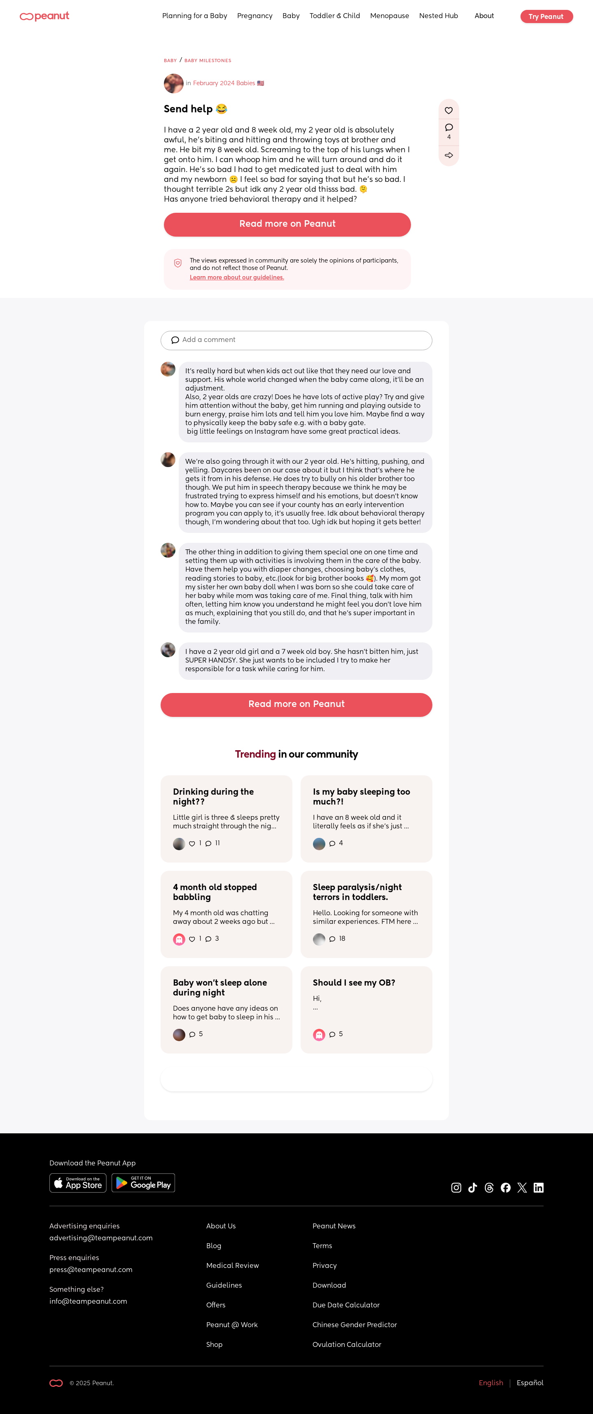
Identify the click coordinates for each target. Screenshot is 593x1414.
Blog (214, 1246)
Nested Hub (438, 16)
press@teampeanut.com (91, 1270)
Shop (214, 1345)
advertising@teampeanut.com (101, 1238)
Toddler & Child (335, 16)
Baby (291, 16)
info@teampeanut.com (88, 1302)
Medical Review (232, 1266)
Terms (322, 1246)
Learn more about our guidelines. (237, 278)
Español (530, 1383)
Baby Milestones (207, 60)
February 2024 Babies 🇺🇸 (228, 83)
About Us (221, 1226)
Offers (216, 1305)
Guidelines (224, 1286)
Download (329, 1286)
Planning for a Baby (194, 16)
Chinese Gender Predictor (355, 1325)
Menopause (389, 16)
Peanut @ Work (232, 1325)
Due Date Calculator (346, 1305)
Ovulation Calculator (347, 1345)
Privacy (325, 1266)
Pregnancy (255, 16)
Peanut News (334, 1226)
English (491, 1383)
